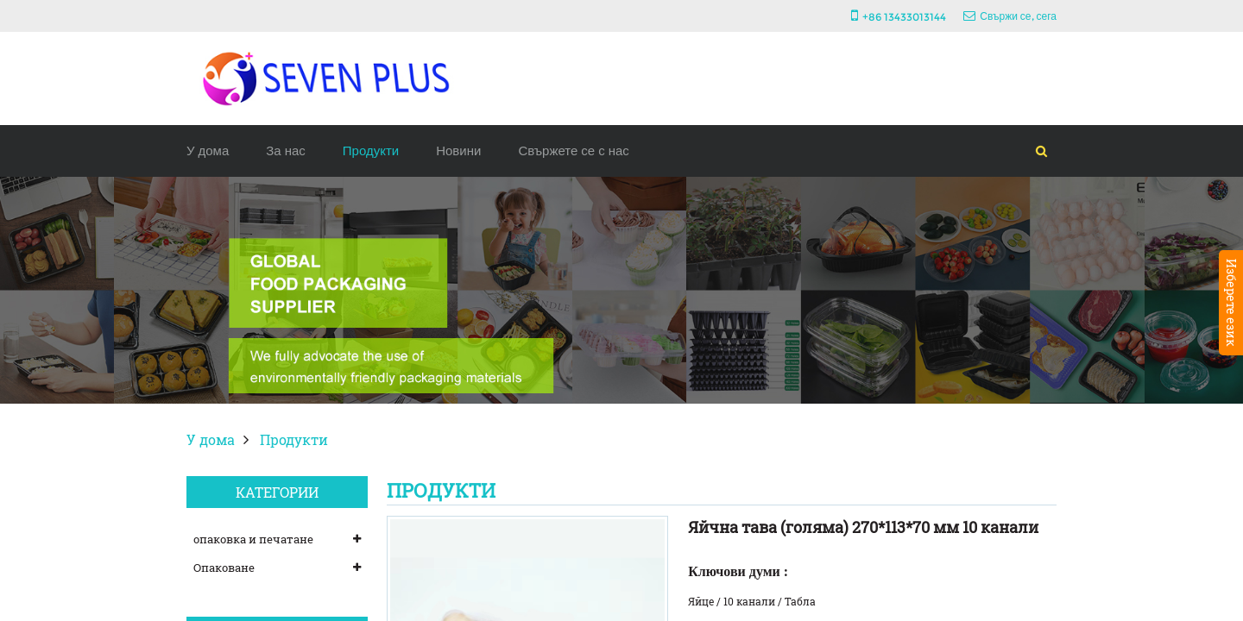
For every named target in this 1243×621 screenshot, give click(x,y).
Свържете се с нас (573, 150)
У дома (207, 150)
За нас (286, 150)
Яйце (701, 601)
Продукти (371, 150)
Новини (458, 150)
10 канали (749, 601)
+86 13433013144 (904, 16)
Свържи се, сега (1018, 15)
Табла (800, 601)
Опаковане (224, 567)
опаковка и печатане (253, 539)
